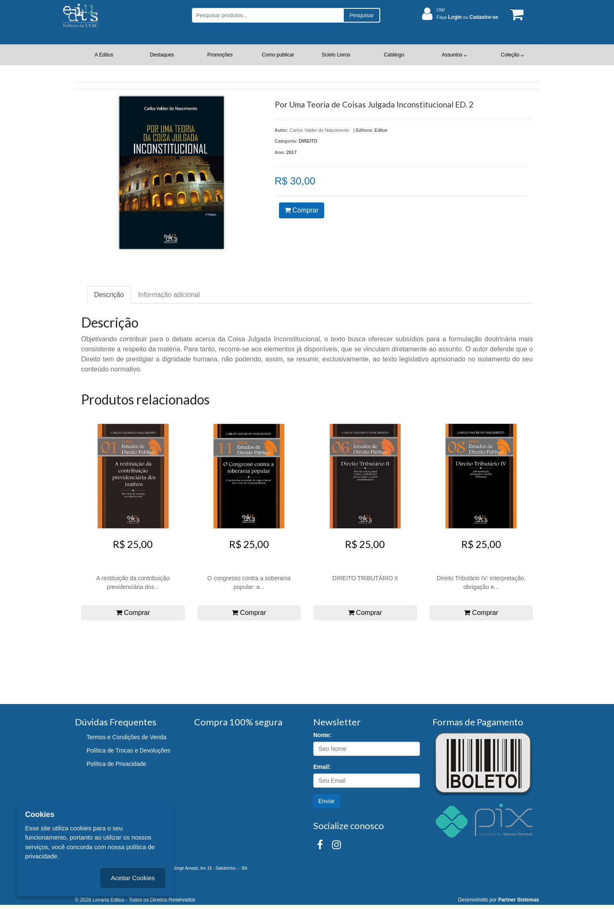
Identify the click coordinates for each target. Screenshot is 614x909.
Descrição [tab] (109, 294)
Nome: (322, 735)
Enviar (326, 801)
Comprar (301, 210)
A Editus (104, 55)
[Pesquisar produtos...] (267, 15)
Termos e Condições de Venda (126, 737)
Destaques (162, 55)
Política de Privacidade (116, 763)
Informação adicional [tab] (169, 294)
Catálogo (394, 55)
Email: (322, 766)
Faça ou (467, 17)
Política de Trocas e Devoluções (128, 750)
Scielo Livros (336, 55)
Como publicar (278, 55)
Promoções (220, 55)
